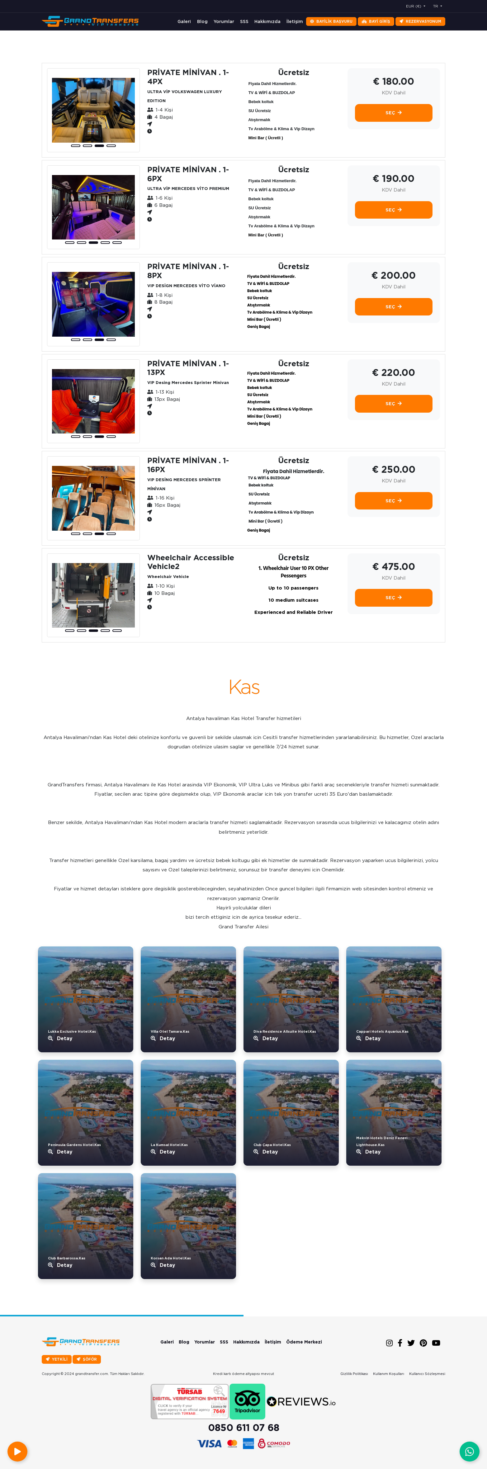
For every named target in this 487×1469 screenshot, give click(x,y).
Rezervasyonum (420, 21)
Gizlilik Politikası (354, 1374)
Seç (393, 113)
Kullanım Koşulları (388, 1374)
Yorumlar (224, 21)
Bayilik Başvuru (331, 21)
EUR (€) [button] (414, 6)
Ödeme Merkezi (304, 1341)
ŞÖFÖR (87, 1359)
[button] (75, 146)
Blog (202, 21)
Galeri (184, 21)
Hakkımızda (267, 21)
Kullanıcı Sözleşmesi (427, 1374)
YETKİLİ (57, 1359)
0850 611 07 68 (243, 1427)
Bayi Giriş (376, 21)
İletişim (294, 21)
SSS (244, 21)
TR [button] (436, 6)
